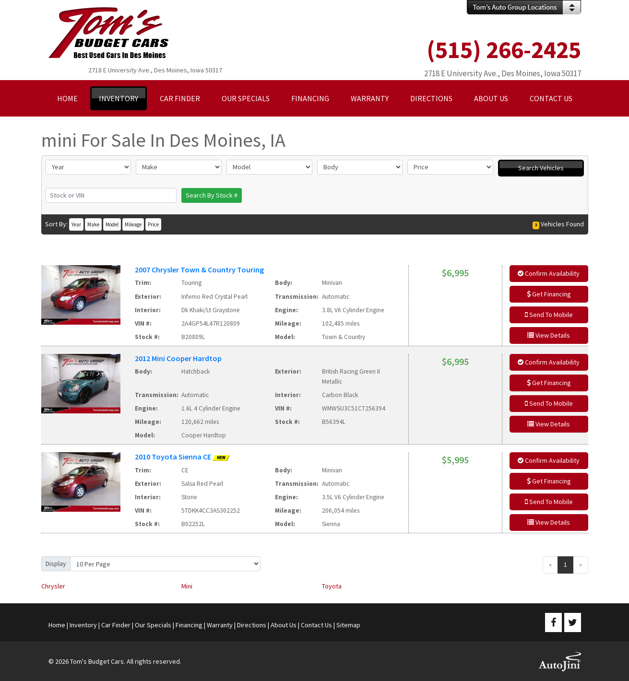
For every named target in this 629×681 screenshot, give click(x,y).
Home (56, 625)
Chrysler (53, 586)
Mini (186, 586)
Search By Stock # (211, 195)
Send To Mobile (549, 314)
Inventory (83, 625)
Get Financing (549, 294)
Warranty (220, 625)
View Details (548, 335)
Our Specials (153, 625)
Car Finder (116, 625)
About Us (284, 625)
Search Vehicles (541, 168)
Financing (189, 625)
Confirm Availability (549, 273)
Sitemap (348, 625)
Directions (251, 625)
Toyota (332, 586)
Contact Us (316, 625)
